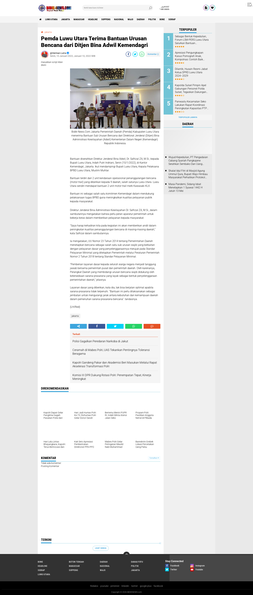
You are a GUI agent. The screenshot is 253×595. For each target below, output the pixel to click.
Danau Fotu (137, 561)
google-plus (146, 586)
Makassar (79, 19)
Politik (152, 19)
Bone (162, 19)
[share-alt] (78, 326)
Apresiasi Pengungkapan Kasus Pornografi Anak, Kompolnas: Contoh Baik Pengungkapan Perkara (189, 56)
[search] (117, 8)
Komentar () (153, 54)
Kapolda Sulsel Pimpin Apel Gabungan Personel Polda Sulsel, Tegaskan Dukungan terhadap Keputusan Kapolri (191, 89)
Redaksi (94, 586)
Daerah (141, 19)
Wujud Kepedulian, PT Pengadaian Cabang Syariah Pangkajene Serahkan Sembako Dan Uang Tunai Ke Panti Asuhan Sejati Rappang (188, 161)
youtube (104, 586)
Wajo (130, 19)
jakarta (65, 19)
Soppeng (105, 19)
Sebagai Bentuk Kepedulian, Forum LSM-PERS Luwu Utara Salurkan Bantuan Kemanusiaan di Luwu (192, 40)
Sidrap (172, 19)
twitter (134, 586)
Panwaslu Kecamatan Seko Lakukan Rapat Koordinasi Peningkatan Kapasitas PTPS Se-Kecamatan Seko (191, 105)
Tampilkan (154, 458)
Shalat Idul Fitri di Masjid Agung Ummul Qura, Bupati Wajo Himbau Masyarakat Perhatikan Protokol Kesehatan (188, 174)
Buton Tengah (76, 561)
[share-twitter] (135, 54)
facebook (158, 586)
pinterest (115, 586)
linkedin (125, 586)
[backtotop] (126, 555)
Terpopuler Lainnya (187, 117)
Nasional (119, 19)
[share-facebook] (128, 54)
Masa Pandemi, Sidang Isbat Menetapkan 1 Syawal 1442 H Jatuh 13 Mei (185, 187)
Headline (93, 19)
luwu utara (51, 19)
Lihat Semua (100, 548)
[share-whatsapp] (141, 54)
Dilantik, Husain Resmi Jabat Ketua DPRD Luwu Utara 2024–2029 (191, 72)
